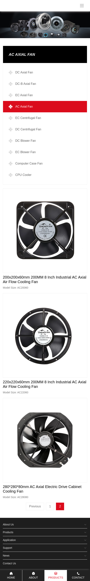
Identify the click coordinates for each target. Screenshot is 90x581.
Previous (35, 506)
